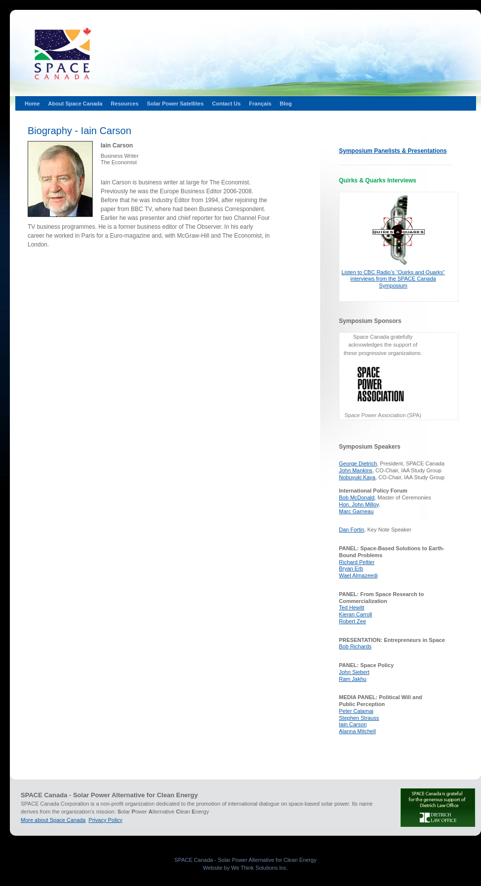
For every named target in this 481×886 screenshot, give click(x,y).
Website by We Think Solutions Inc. (245, 868)
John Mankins (355, 470)
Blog (286, 103)
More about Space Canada (53, 820)
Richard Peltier (356, 562)
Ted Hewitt (351, 607)
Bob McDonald (356, 497)
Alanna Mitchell (357, 731)
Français (260, 103)
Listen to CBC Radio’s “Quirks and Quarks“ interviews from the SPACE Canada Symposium (393, 279)
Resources (125, 103)
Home (32, 103)
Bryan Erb (351, 568)
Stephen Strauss (359, 718)
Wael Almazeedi (358, 575)
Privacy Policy (105, 820)
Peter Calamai (356, 711)
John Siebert (354, 672)
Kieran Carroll (355, 614)
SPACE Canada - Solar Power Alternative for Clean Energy (246, 860)
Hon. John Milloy (359, 504)
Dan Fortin (351, 529)
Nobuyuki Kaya (357, 477)
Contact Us (226, 103)
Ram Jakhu (353, 679)
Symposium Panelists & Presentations (393, 150)
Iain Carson (353, 724)
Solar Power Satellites (175, 103)
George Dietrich (358, 463)
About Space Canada (75, 103)
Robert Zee (352, 621)
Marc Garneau (356, 511)
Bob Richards (355, 646)
